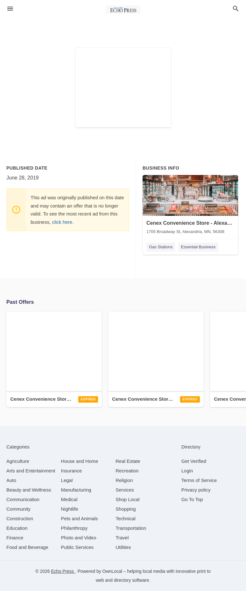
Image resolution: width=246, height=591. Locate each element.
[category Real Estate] (128, 461)
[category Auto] (11, 480)
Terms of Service (199, 480)
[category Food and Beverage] (27, 547)
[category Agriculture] (17, 461)
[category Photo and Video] (78, 537)
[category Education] (17, 528)
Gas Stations (160, 246)
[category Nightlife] (69, 509)
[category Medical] (69, 499)
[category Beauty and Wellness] (28, 489)
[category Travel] (122, 537)
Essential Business (198, 246)
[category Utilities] (123, 547)
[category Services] (125, 489)
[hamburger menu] (10, 8)
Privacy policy (196, 489)
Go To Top (192, 499)
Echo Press (63, 571)
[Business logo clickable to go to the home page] (123, 9)
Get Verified (193, 461)
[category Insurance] (71, 470)
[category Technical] (126, 518)
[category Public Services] (77, 547)
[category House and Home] (79, 461)
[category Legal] (67, 480)
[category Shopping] (126, 509)
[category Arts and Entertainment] (30, 470)
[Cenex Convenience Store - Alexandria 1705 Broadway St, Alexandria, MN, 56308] (190, 205)
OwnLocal (112, 571)
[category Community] (18, 509)
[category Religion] (124, 480)
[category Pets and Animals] (79, 518)
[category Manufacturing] (76, 489)
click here (62, 222)
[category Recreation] (127, 470)
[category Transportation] (131, 528)
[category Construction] (19, 518)
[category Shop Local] (127, 499)
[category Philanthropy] (74, 528)
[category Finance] (14, 537)
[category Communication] (22, 499)
